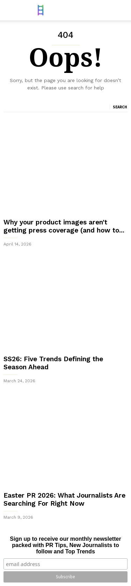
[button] (121, 10)
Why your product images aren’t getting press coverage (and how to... (63, 226)
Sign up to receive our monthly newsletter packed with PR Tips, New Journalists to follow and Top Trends (65, 545)
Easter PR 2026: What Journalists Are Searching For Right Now (64, 499)
